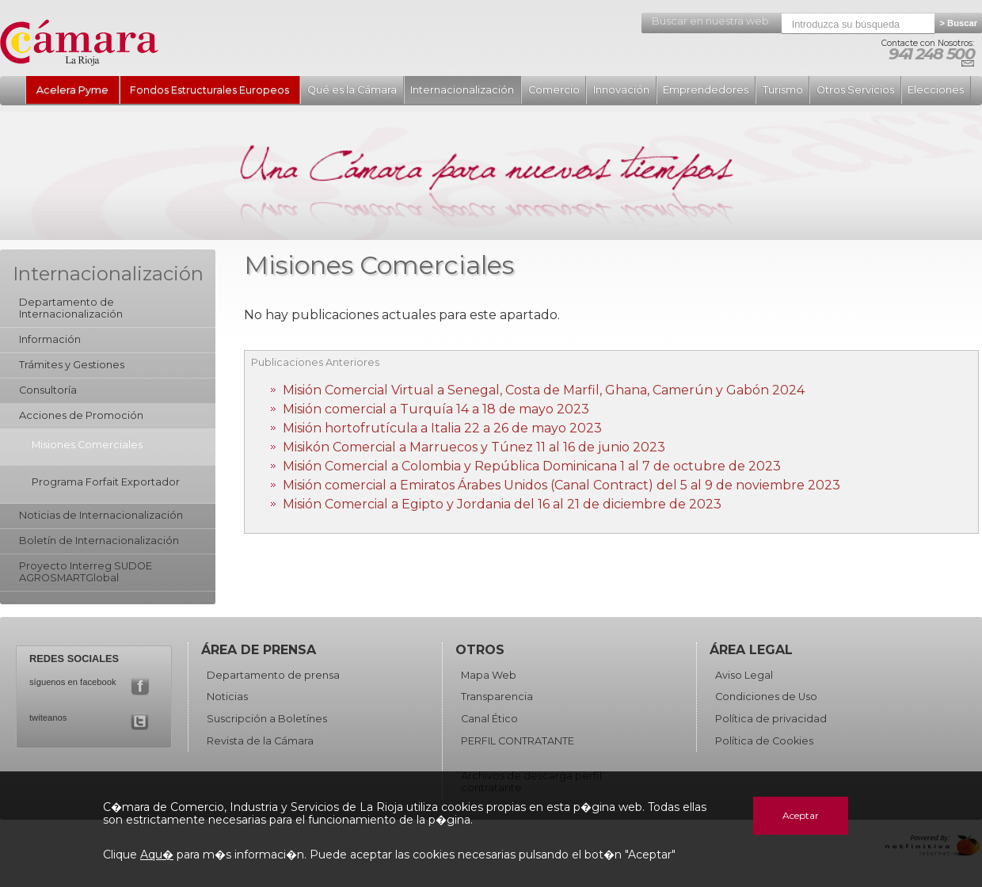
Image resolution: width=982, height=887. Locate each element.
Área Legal (751, 649)
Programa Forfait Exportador (106, 482)
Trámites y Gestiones (71, 365)
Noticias (227, 696)
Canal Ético (489, 719)
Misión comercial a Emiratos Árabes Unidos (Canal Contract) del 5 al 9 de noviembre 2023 (561, 485)
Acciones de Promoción (81, 415)
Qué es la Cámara (352, 90)
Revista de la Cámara (260, 741)
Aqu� (156, 854)
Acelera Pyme (72, 90)
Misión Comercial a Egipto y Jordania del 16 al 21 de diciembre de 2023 (502, 504)
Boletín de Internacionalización (99, 540)
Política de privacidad (771, 719)
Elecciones (936, 90)
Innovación (621, 90)
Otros (479, 649)
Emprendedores (705, 90)
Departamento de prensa (273, 675)
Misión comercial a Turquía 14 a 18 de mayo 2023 (436, 409)
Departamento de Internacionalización (71, 308)
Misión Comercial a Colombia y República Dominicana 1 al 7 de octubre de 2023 (532, 466)
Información (50, 339)
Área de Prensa (258, 649)
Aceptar (800, 815)
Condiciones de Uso (766, 696)
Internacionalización (462, 90)
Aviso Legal (744, 675)
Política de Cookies (764, 741)
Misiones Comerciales (87, 445)
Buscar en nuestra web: (711, 21)
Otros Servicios (855, 90)
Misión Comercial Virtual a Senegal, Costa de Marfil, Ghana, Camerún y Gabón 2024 (544, 390)
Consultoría (48, 390)
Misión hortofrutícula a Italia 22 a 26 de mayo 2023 (442, 428)
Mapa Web (488, 675)
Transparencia (497, 696)
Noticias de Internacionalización (101, 515)
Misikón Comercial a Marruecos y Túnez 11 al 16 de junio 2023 (474, 447)
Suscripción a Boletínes (267, 719)
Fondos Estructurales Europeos (209, 90)
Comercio (554, 90)
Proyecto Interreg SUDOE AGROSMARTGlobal (85, 572)
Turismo (783, 90)
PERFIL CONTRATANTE (517, 741)
